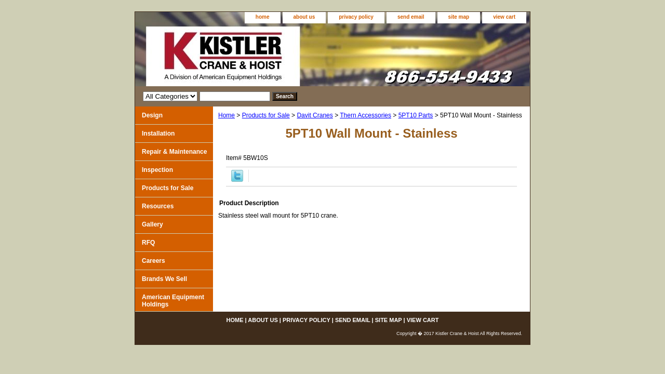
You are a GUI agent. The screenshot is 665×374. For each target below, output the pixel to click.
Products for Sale (266, 115)
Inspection (157, 169)
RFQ (148, 242)
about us (304, 17)
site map (459, 17)
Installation (158, 133)
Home (226, 115)
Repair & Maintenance (174, 151)
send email (410, 17)
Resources (158, 206)
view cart (504, 17)
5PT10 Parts (415, 115)
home (263, 17)
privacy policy (356, 17)
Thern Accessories (365, 115)
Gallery (152, 224)
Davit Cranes (314, 115)
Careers (153, 260)
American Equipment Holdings (173, 300)
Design (152, 115)
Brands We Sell (164, 279)
